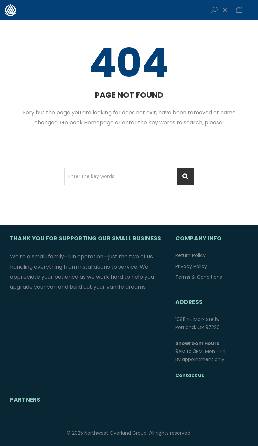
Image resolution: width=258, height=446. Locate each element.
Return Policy (190, 255)
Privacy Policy (191, 266)
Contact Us (189, 375)
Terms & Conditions (198, 277)
